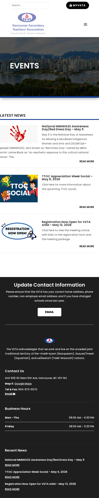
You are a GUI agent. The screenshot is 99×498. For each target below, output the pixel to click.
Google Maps (23, 383)
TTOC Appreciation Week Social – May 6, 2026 (67, 177)
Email (49, 312)
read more (86, 161)
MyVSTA (79, 5)
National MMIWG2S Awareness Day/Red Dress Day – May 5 (65, 127)
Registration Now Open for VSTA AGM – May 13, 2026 (66, 223)
